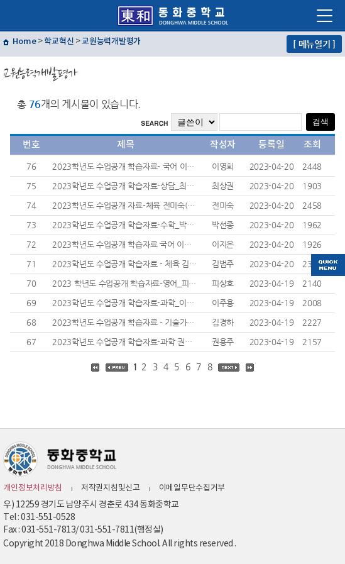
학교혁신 (59, 41)
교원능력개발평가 (111, 41)
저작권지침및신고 (110, 488)
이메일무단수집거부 (192, 488)
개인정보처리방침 (32, 488)
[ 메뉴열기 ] (314, 44)
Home (24, 41)
